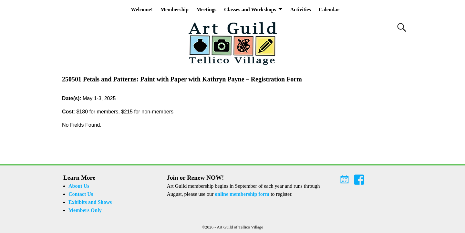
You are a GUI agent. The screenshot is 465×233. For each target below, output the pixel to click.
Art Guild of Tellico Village (240, 227)
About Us (78, 186)
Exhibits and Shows (90, 202)
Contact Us (80, 194)
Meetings (206, 9)
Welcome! (142, 9)
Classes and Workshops (250, 9)
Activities (300, 9)
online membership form (242, 194)
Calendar (329, 9)
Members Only (85, 210)
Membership (174, 9)
